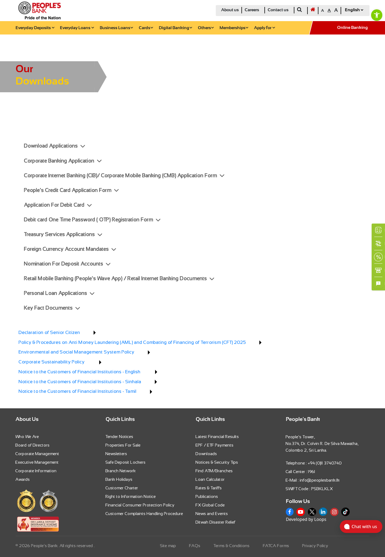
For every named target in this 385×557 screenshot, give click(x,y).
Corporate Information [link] (36, 470)
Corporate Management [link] (37, 453)
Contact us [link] (278, 10)
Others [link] (206, 28)
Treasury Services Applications (63, 234)
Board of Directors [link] (33, 445)
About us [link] (230, 10)
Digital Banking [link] (175, 28)
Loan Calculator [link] (210, 479)
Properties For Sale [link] (123, 445)
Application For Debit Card (58, 205)
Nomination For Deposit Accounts (67, 264)
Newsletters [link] (116, 453)
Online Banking (352, 28)
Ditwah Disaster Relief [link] (216, 522)
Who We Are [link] (27, 436)
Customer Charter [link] (122, 488)
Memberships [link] (234, 28)
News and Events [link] (212, 513)
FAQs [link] (195, 545)
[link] (376, 15)
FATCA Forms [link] (276, 545)
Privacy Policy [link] (315, 545)
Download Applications (54, 146)
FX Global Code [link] (210, 505)
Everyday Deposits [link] (35, 28)
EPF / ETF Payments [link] (215, 445)
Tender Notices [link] (119, 436)
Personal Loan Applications (59, 293)
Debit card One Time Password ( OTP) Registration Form (92, 219)
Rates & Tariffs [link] (209, 488)
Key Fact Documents (52, 308)
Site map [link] (168, 545)
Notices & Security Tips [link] (217, 462)
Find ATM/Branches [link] (214, 470)
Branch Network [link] (121, 470)
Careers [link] (252, 10)
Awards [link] (23, 479)
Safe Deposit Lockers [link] (126, 462)
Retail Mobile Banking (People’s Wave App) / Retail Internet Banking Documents (119, 278)
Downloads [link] (206, 453)
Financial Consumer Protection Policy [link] (140, 505)
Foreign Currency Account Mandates (70, 249)
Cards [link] (146, 28)
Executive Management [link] (37, 462)
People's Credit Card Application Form (71, 190)
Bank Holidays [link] (119, 479)
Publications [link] (207, 496)
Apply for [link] (264, 28)
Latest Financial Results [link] (217, 436)
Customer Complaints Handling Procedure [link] (144, 513)
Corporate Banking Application (63, 161)
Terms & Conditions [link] (232, 545)
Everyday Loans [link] (77, 28)
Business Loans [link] (116, 28)
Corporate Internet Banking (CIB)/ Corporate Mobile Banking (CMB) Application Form (124, 175)
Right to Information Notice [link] (131, 496)
